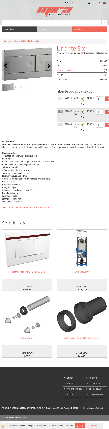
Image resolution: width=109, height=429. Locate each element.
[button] (48, 66)
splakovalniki (19, 41)
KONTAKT (93, 378)
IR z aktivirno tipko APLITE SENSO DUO (27, 272)
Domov (7, 41)
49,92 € (90, 111)
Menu (42, 29)
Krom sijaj (76, 125)
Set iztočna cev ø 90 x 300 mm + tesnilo (82, 338)
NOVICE (70, 395)
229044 (68, 98)
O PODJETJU (94, 384)
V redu (80, 426)
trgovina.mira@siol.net (94, 408)
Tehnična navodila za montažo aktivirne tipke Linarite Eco (27, 207)
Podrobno (9, 29)
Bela (76, 98)
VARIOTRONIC (82, 272)
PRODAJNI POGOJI (75, 389)
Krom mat (76, 112)
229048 (68, 124)
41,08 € (90, 98)
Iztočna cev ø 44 (27, 338)
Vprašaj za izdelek (65, 70)
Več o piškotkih (93, 426)
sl (104, 3)
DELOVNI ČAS (95, 389)
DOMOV (70, 378)
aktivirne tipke (33, 41)
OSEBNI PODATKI (96, 395)
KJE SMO (71, 384)
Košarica (78, 29)
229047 (68, 111)
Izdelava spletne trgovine (11, 418)
